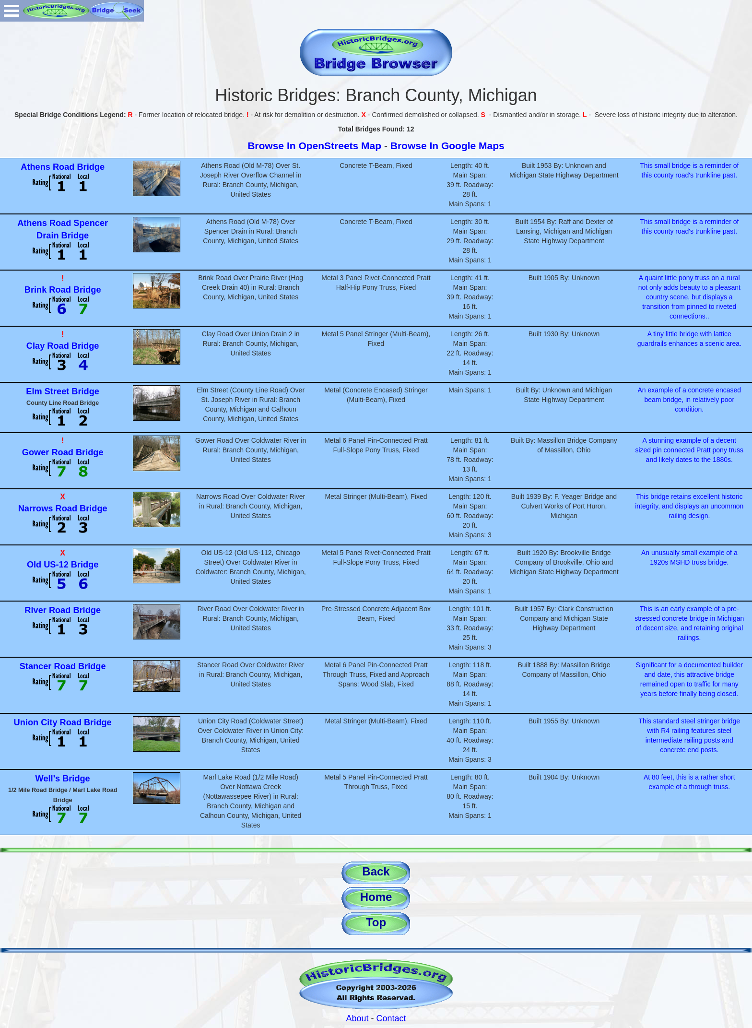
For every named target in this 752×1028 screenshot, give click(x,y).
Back (375, 871)
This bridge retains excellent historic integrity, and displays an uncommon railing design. (689, 506)
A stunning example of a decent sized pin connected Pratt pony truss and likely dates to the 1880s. (689, 450)
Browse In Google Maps (447, 145)
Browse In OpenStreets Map (314, 145)
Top (376, 922)
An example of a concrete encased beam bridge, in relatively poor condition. (689, 399)
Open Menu (11, 11)
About (357, 1018)
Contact (391, 1018)
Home (376, 896)
